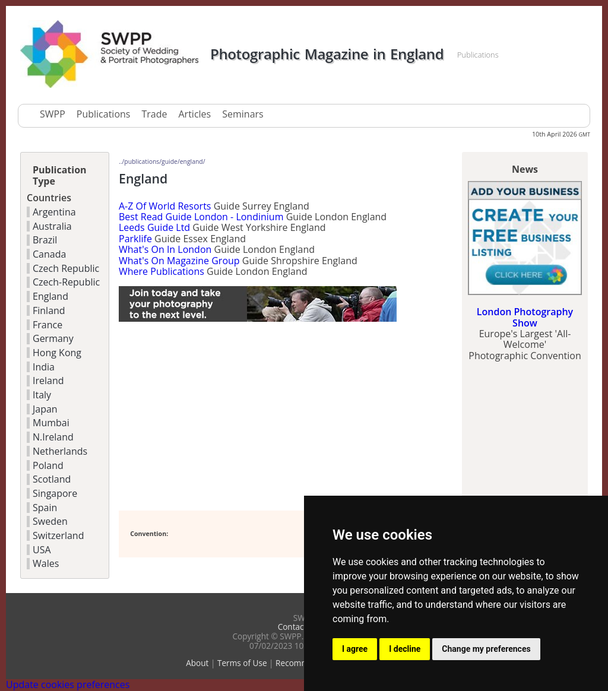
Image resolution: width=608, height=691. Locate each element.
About (197, 662)
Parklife (135, 238)
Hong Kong (57, 352)
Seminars (242, 114)
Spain (45, 507)
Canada (49, 254)
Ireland (48, 380)
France (47, 324)
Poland (48, 465)
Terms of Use (242, 662)
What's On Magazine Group (179, 260)
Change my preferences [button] (486, 649)
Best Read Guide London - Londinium (201, 216)
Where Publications (161, 271)
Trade (154, 114)
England (50, 296)
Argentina (54, 212)
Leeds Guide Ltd (154, 227)
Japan (45, 409)
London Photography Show (525, 317)
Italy (42, 394)
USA (42, 549)
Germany (53, 338)
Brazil (45, 239)
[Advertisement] (258, 417)
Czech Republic (66, 268)
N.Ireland (53, 437)
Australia (52, 226)
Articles (194, 114)
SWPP (52, 114)
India (44, 367)
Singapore (55, 493)
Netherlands (60, 451)
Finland (49, 310)
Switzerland (58, 535)
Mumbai (51, 422)
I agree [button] (355, 649)
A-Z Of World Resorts (165, 206)
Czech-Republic (66, 282)
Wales (46, 563)
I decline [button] (404, 649)
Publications (104, 114)
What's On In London (165, 249)
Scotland (52, 479)
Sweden (50, 521)
